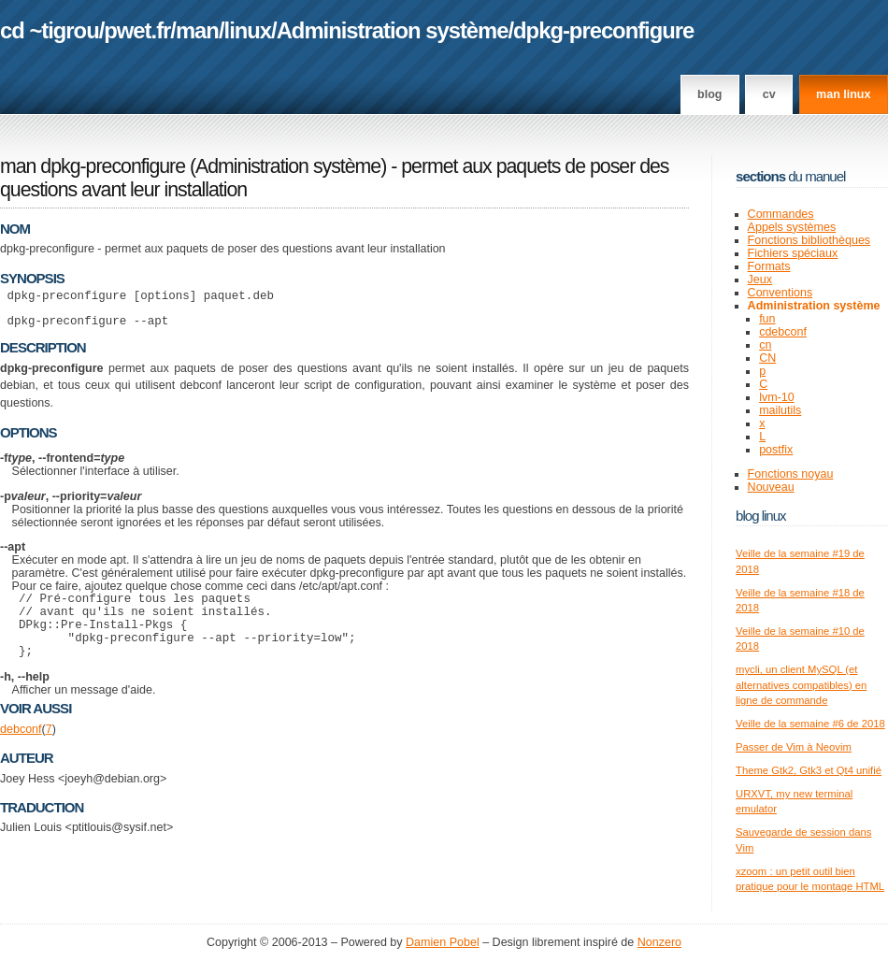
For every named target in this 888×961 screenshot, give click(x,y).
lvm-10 (777, 397)
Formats (769, 266)
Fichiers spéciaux (793, 253)
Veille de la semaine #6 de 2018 (810, 723)
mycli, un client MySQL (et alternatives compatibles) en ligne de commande (801, 685)
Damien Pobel (443, 942)
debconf (21, 748)
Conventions (780, 292)
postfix (776, 449)
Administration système (392, 30)
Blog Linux (761, 516)
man (197, 30)
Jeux (760, 279)
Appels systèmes (792, 227)
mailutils (780, 410)
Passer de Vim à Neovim (794, 747)
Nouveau (771, 487)
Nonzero (659, 942)
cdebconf (783, 331)
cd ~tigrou (49, 30)
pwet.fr (137, 30)
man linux (843, 94)
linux (248, 30)
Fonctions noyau (791, 473)
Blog (709, 94)
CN (767, 358)
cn (765, 344)
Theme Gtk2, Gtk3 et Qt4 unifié (808, 770)
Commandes (781, 214)
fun (767, 318)
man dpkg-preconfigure (92, 166)
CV (769, 94)
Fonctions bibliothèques (809, 240)
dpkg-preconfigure (603, 30)
